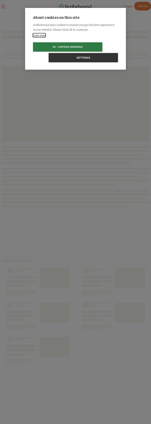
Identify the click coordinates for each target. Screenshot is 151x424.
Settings (98, 47)
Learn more (39, 35)
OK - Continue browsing (53, 47)
